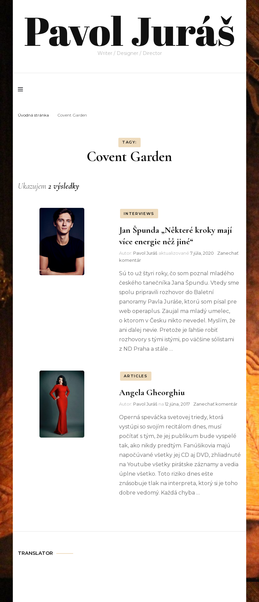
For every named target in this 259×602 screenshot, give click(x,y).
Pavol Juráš (129, 30)
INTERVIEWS (139, 213)
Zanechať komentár (215, 404)
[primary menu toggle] (22, 89)
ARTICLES (135, 376)
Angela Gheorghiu (152, 392)
